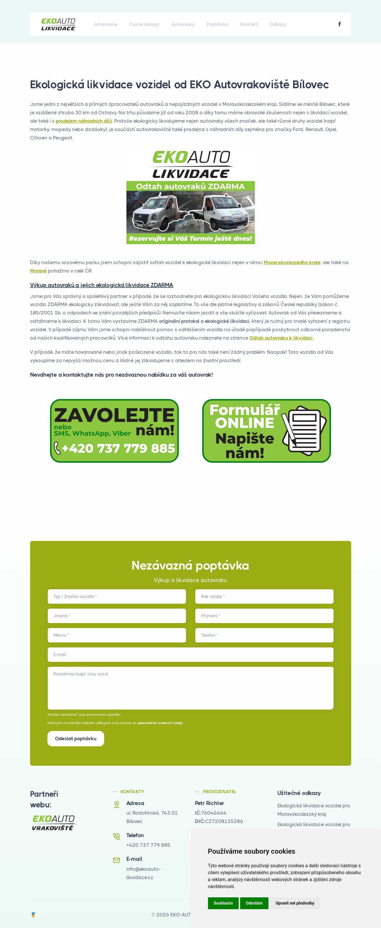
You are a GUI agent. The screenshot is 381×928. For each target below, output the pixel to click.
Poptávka (217, 24)
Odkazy (278, 24)
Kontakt (249, 24)
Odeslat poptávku (76, 738)
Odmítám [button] (254, 903)
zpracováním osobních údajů (160, 723)
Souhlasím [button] (223, 903)
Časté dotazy (144, 24)
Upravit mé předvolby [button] (295, 903)
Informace (105, 24)
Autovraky (183, 24)
